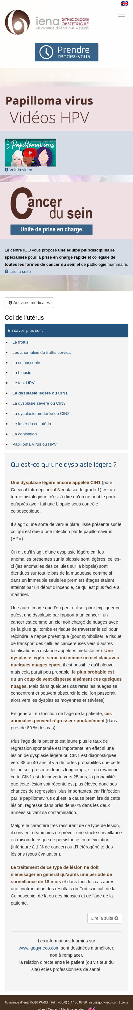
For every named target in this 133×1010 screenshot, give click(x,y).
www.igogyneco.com (39, 947)
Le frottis (20, 342)
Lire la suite (18, 271)
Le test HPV (23, 382)
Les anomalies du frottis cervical (42, 352)
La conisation (24, 434)
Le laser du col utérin (31, 423)
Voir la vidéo (18, 169)
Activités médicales (29, 302)
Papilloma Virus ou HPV (34, 444)
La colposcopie (26, 362)
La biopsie (21, 372)
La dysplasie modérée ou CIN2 (40, 413)
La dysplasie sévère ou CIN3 (39, 403)
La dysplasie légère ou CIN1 (40, 393)
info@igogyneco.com (103, 1002)
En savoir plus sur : (25, 330)
